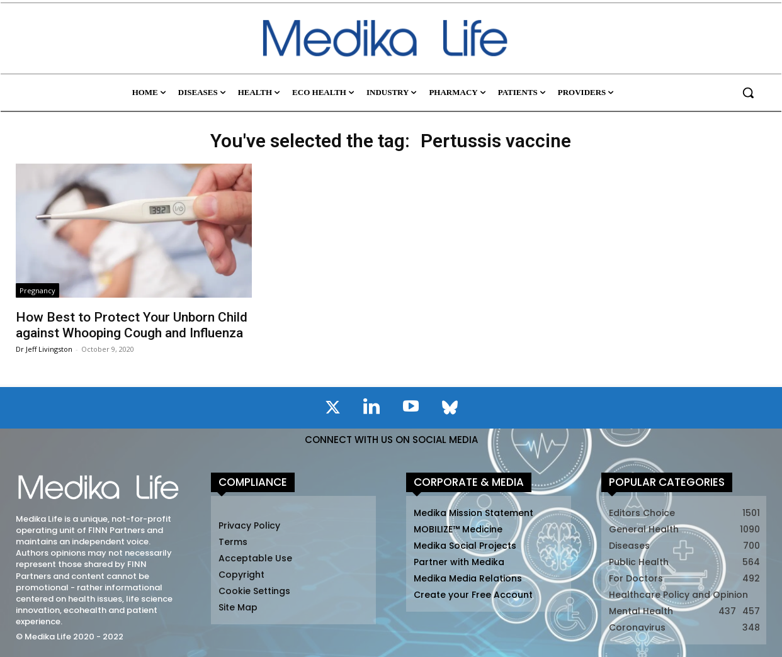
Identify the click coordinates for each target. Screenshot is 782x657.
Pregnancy (37, 290)
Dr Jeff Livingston (44, 349)
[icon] (332, 410)
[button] (748, 92)
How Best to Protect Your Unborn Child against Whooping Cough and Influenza (131, 325)
